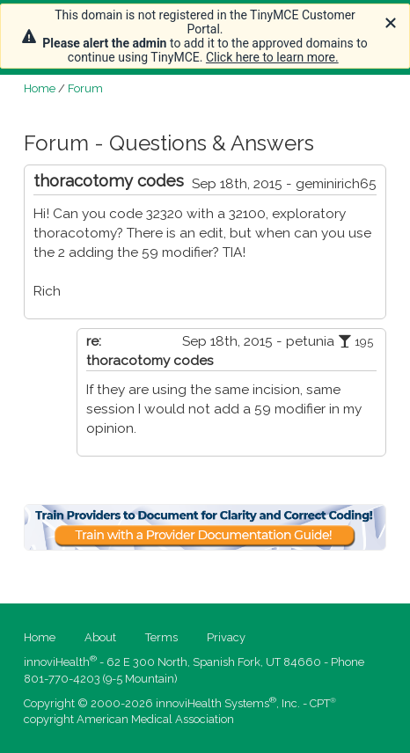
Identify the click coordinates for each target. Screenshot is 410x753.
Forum (85, 88)
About (100, 637)
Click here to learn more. (272, 57)
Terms (161, 637)
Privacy (226, 637)
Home (39, 88)
